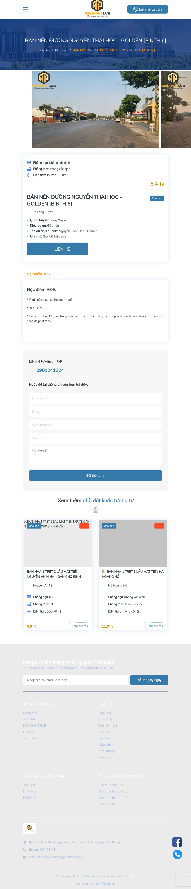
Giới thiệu (30, 738)
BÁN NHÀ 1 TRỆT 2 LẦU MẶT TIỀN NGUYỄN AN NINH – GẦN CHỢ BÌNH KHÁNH (129, 577)
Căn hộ (104, 732)
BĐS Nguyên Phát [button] (38, 704)
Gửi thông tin (95, 475)
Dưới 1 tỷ (105, 713)
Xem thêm (96, 500)
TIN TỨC (29, 732)
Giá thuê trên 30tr (111, 804)
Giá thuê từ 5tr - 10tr (114, 791)
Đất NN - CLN (109, 725)
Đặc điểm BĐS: (38, 274)
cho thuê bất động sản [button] (120, 776)
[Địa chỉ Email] (75, 680)
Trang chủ (30, 713)
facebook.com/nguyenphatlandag (55, 857)
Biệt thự (104, 738)
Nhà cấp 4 (106, 745)
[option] (95, 118)
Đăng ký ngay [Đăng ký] (149, 680)
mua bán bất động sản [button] (43, 776)
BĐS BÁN (30, 719)
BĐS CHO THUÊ (34, 725)
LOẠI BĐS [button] (106, 704)
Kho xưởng (107, 751)
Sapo (132, 876)
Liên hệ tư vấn (150, 9)
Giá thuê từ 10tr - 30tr (115, 798)
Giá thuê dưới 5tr (111, 785)
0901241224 (50, 370)
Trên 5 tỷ (105, 757)
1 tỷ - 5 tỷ (106, 719)
